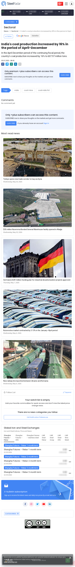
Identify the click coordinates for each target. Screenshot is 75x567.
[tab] (9, 438)
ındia (17, 90)
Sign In (46, 123)
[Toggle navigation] (71, 4)
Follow (8, 36)
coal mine (28, 90)
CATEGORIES (11, 22)
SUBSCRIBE (65, 75)
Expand (67, 392)
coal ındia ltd (43, 90)
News (6, 31)
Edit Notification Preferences (37, 417)
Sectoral (14, 31)
